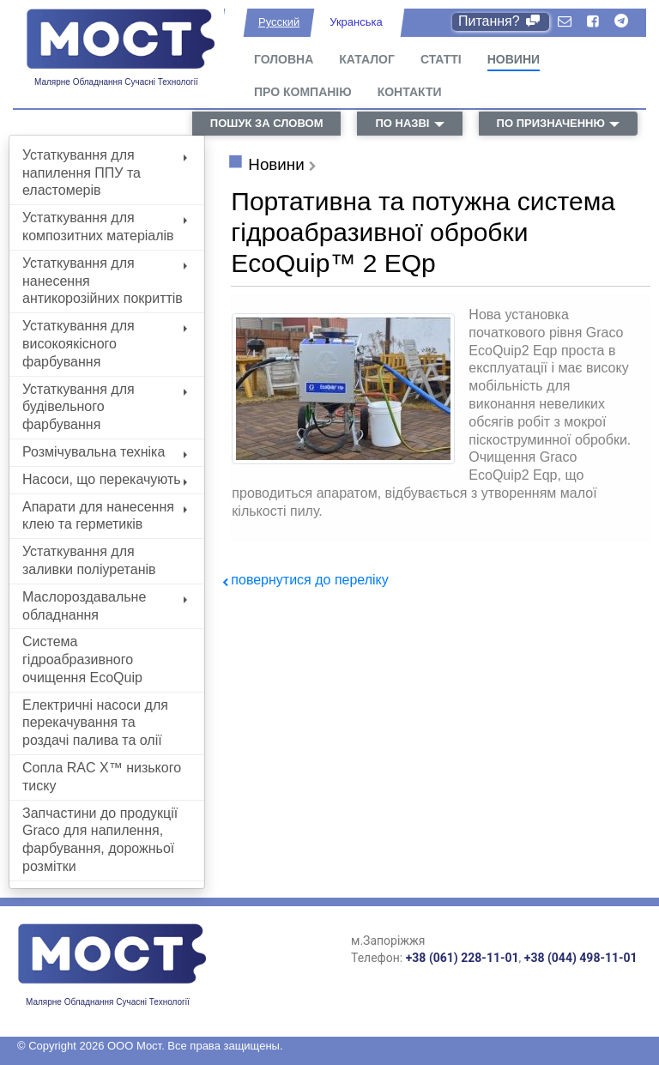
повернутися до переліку (309, 579)
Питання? (500, 21)
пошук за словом (266, 123)
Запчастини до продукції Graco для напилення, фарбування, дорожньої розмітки (100, 840)
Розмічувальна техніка (104, 452)
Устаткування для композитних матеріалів (104, 226)
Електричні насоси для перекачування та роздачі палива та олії (95, 723)
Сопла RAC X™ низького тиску (101, 776)
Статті (441, 59)
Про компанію (303, 92)
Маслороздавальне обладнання (104, 606)
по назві (402, 123)
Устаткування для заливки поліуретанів (89, 560)
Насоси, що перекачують (104, 479)
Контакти (410, 92)
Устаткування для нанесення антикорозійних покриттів (104, 281)
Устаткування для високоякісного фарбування (104, 343)
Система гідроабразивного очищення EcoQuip (82, 659)
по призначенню (551, 123)
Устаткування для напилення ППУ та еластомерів (104, 173)
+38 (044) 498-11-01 (581, 958)
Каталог (367, 59)
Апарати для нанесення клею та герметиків (104, 515)
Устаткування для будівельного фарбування (104, 407)
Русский (278, 21)
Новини (513, 59)
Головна (283, 59)
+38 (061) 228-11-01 (462, 958)
